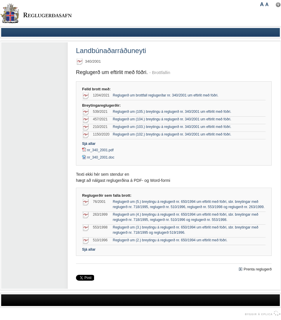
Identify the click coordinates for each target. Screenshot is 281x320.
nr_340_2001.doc (98, 157)
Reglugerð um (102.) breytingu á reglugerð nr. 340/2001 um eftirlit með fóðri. (172, 134)
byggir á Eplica (261, 313)
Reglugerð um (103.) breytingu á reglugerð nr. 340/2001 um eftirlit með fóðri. (172, 127)
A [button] (262, 4)
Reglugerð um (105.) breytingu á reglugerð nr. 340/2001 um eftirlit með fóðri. (172, 112)
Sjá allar (89, 144)
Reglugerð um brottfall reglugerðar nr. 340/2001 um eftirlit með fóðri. (165, 95)
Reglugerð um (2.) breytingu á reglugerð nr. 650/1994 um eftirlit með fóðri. (170, 240)
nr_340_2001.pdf (100, 150)
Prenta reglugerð (258, 269)
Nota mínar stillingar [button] (278, 4)
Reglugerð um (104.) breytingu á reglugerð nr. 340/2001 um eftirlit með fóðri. (172, 119)
